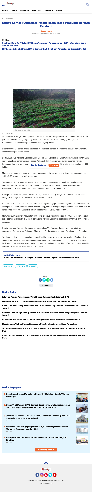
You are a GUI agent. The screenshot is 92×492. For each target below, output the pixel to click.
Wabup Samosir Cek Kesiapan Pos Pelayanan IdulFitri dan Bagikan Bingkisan (36, 438)
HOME (5, 10)
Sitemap (31, 480)
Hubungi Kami (47, 480)
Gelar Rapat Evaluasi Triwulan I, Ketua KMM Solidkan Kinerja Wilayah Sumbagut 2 (37, 395)
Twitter (51, 476)
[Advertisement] (46, 69)
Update (54, 165)
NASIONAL (37, 10)
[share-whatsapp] (48, 280)
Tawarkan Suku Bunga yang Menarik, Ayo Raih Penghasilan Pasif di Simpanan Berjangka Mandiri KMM (37, 427)
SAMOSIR (48, 10)
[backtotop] (46, 464)
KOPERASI (24, 10)
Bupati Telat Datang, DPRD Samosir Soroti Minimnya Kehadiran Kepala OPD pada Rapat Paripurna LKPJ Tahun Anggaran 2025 (38, 406)
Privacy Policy (59, 480)
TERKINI (13, 10)
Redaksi (38, 480)
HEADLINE (8, 266)
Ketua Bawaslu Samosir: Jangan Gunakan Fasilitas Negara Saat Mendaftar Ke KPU (41, 258)
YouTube (56, 476)
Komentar (46, 285)
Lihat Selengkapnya (46, 450)
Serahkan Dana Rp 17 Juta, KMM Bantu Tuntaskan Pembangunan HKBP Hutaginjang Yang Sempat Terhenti (38, 417)
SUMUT (59, 10)
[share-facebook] (40, 280)
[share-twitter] (44, 280)
